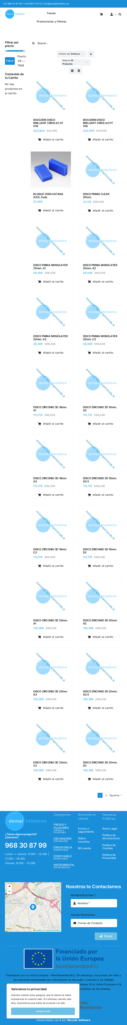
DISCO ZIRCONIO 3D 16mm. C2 (50, 551)
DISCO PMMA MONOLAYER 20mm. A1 (50, 266)
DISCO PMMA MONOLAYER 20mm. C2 (100, 337)
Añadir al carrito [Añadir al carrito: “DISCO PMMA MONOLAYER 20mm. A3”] (51, 352)
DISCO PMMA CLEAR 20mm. (96, 195)
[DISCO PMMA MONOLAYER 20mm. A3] (51, 295)
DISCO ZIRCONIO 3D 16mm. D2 (100, 551)
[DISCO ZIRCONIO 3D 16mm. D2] (101, 509)
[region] (43, 1001)
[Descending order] (91, 54)
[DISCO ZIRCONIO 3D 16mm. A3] (51, 438)
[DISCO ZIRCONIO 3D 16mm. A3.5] (101, 438)
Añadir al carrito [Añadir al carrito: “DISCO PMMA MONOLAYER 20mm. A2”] (100, 281)
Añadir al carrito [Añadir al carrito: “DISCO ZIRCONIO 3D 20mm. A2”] (100, 636)
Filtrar (10, 60)
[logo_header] (15, 10)
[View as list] (79, 71)
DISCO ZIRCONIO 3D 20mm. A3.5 (100, 693)
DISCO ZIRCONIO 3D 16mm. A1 (50, 409)
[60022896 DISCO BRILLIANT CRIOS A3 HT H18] (101, 79)
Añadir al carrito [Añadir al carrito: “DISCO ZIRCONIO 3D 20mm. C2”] (51, 779)
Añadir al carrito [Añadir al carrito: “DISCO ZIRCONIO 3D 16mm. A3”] (51, 494)
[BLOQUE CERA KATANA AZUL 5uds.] (51, 153)
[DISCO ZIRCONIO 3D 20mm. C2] (51, 722)
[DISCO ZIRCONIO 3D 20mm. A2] (101, 580)
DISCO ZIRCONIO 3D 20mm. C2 (50, 764)
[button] (33, 907)
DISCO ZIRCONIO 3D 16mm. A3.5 (100, 480)
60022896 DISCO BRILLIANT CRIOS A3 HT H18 (98, 123)
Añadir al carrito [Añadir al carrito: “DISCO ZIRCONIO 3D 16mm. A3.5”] (100, 494)
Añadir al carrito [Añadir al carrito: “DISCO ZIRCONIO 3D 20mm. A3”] (51, 708)
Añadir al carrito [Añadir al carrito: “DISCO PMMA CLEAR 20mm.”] (100, 210)
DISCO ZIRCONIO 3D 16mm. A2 (100, 409)
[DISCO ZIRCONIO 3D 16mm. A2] (101, 366)
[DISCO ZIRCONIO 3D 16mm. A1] (51, 366)
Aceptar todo (43, 1011)
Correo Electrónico (83, 914)
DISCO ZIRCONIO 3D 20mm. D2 (100, 764)
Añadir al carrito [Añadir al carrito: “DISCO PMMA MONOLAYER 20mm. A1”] (51, 281)
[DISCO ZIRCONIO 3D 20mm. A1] (51, 580)
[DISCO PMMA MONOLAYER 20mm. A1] (51, 224)
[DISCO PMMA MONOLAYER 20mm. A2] (101, 224)
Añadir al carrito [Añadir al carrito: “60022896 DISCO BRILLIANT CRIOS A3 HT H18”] (100, 139)
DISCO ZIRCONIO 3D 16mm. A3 (50, 480)
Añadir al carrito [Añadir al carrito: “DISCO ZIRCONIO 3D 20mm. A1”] (51, 636)
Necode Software (78, 1020)
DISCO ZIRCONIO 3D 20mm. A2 (100, 622)
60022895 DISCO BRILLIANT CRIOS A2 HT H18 (48, 123)
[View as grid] (72, 71)
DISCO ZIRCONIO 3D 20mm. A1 (50, 622)
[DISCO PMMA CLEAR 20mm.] (101, 153)
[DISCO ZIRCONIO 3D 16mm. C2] (51, 509)
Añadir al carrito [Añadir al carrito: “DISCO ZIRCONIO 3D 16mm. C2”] (51, 565)
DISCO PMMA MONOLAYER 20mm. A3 (50, 337)
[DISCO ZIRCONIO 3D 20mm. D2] (101, 722)
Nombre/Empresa (83, 895)
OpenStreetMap (53, 930)
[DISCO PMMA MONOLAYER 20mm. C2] (101, 295)
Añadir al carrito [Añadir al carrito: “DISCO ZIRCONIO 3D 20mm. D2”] (100, 779)
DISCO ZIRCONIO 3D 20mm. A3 (50, 693)
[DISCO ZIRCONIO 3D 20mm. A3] (51, 651)
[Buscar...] (75, 43)
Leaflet (37, 930)
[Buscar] (120, 14)
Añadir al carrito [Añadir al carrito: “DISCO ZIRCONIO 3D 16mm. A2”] (100, 423)
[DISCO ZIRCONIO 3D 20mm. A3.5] (101, 651)
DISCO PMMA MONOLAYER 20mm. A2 (100, 266)
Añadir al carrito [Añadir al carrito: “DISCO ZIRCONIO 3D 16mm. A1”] (51, 423)
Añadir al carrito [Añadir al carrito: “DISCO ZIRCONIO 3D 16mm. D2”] (100, 565)
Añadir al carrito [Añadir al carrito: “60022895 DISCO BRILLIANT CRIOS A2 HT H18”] (51, 139)
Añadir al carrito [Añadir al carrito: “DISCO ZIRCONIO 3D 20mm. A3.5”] (100, 708)
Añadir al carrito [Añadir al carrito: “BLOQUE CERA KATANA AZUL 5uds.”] (51, 210)
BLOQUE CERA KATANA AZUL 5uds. (48, 195)
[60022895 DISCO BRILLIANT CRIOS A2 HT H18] (51, 79)
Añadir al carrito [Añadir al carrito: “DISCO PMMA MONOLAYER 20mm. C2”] (100, 352)
